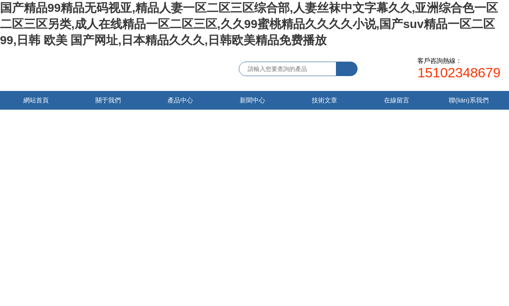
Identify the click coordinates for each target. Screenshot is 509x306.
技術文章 (324, 100)
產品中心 (180, 100)
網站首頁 (36, 100)
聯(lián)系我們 (468, 100)
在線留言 (396, 100)
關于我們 (108, 100)
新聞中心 (252, 100)
